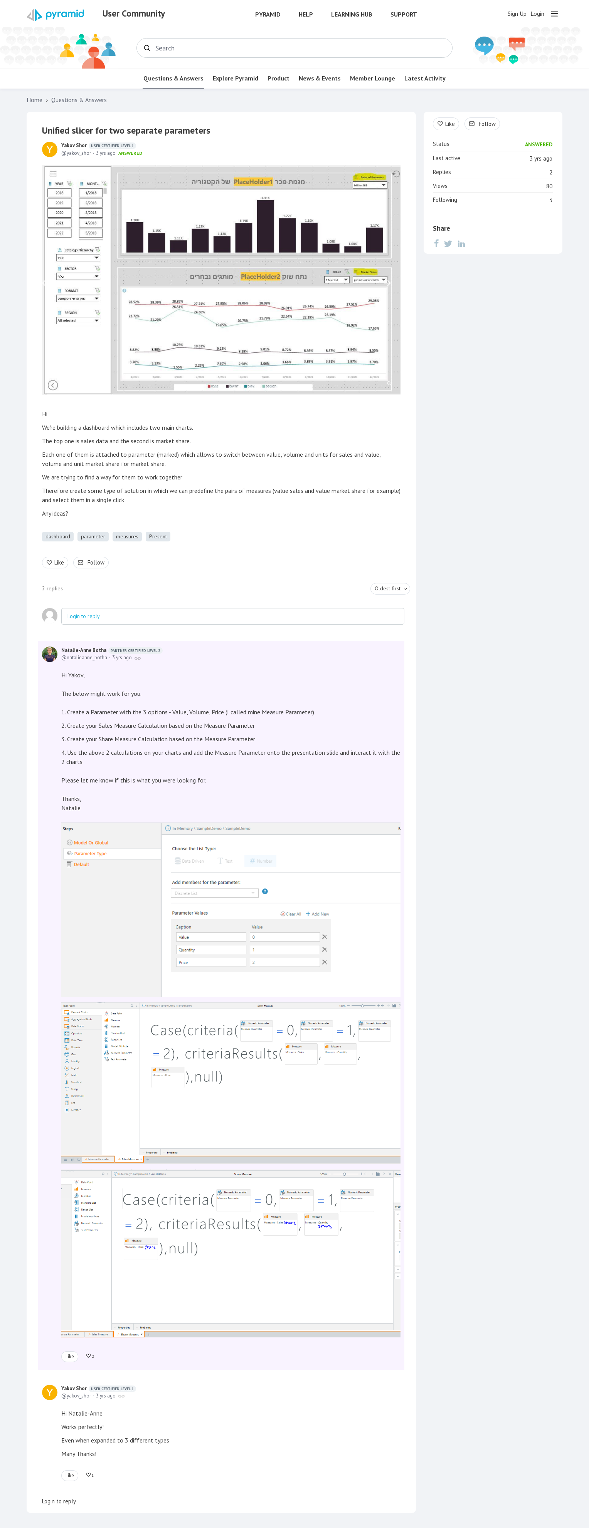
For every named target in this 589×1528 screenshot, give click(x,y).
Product (278, 78)
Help (306, 14)
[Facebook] (436, 243)
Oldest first (388, 588)
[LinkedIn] (461, 243)
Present (158, 536)
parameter (93, 536)
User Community (134, 13)
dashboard (57, 536)
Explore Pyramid (235, 78)
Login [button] (537, 13)
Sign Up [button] (517, 13)
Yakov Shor (98, 145)
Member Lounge (372, 78)
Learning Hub (351, 14)
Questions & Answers (173, 78)
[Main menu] (554, 13)
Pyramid (268, 14)
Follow (96, 562)
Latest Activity (425, 78)
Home (34, 100)
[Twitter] (448, 243)
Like (59, 562)
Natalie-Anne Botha (112, 650)
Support (403, 14)
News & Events (320, 78)
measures (127, 536)
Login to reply (83, 616)
